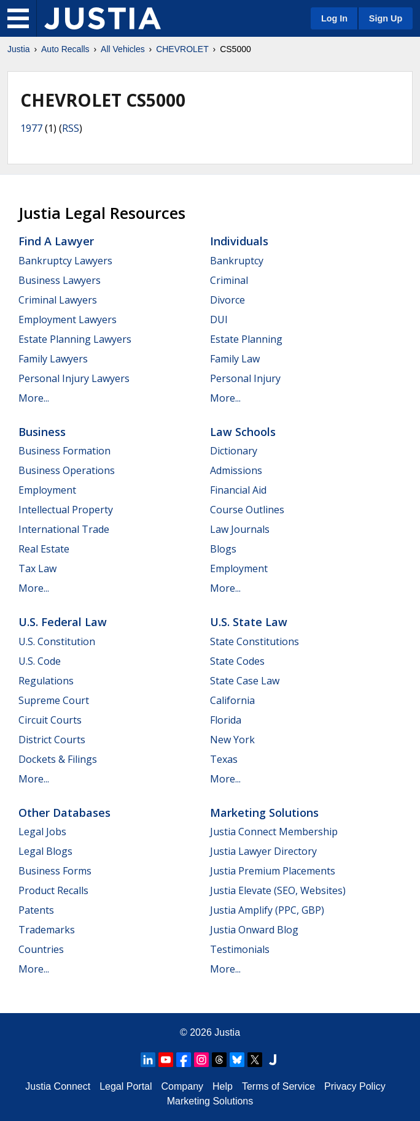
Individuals (239, 241)
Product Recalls (53, 890)
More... (33, 398)
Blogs (223, 549)
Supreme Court (53, 700)
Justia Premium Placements (272, 871)
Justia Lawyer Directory (263, 851)
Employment (47, 490)
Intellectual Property (65, 509)
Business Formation (64, 450)
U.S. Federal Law (62, 621)
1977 (31, 128)
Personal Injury (245, 378)
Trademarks (46, 929)
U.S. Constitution (56, 641)
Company (182, 1086)
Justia (18, 49)
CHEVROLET (182, 49)
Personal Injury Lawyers (74, 378)
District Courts (51, 739)
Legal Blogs (45, 851)
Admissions (236, 470)
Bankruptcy (236, 260)
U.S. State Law (248, 621)
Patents (36, 910)
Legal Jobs (42, 831)
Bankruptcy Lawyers (65, 260)
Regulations (46, 680)
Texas (224, 759)
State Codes (237, 661)
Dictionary (233, 450)
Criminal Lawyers (57, 300)
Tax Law (37, 568)
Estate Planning (246, 339)
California (232, 700)
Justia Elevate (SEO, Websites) (278, 890)
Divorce (227, 300)
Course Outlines (247, 509)
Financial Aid (238, 490)
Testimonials (240, 949)
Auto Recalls (65, 49)
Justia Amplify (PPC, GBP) (267, 910)
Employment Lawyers (67, 319)
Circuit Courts (50, 720)
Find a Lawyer (56, 241)
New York (232, 739)
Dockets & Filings (57, 759)
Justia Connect (57, 1086)
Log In (334, 18)
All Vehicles (123, 49)
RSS (70, 128)
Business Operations (66, 470)
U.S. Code (39, 661)
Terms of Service (278, 1086)
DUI (219, 319)
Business (42, 431)
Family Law (235, 358)
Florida (225, 720)
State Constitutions (254, 641)
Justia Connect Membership (274, 831)
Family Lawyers (53, 358)
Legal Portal (125, 1086)
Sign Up (385, 18)
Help (222, 1086)
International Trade (63, 529)
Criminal (229, 280)
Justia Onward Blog (254, 929)
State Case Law (244, 680)
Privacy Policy (355, 1086)
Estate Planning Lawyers (74, 339)
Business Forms (54, 871)
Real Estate (43, 549)
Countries (41, 949)
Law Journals (240, 529)
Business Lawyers (59, 280)
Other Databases (64, 812)
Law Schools (243, 431)
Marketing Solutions (264, 812)
